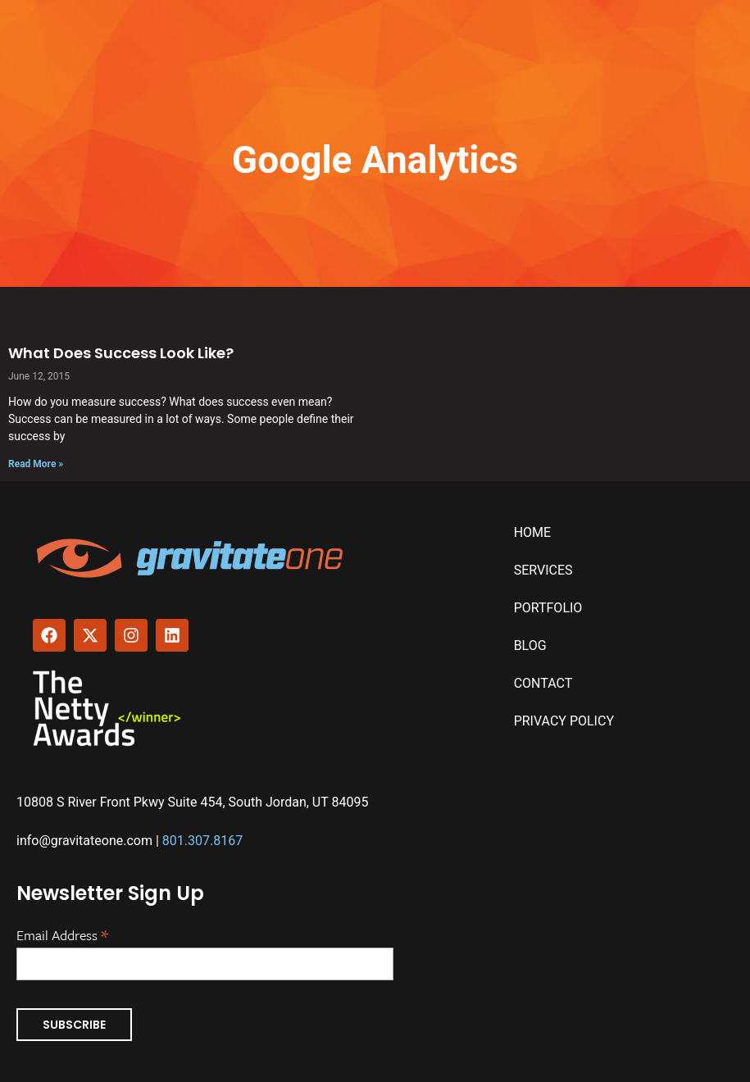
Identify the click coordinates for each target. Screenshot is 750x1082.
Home (532, 532)
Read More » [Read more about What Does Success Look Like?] (35, 464)
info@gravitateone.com (84, 840)
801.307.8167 (202, 840)
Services (543, 570)
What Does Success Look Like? (121, 353)
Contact (543, 683)
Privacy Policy (564, 721)
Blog (530, 645)
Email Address (62, 933)
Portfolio (548, 608)
